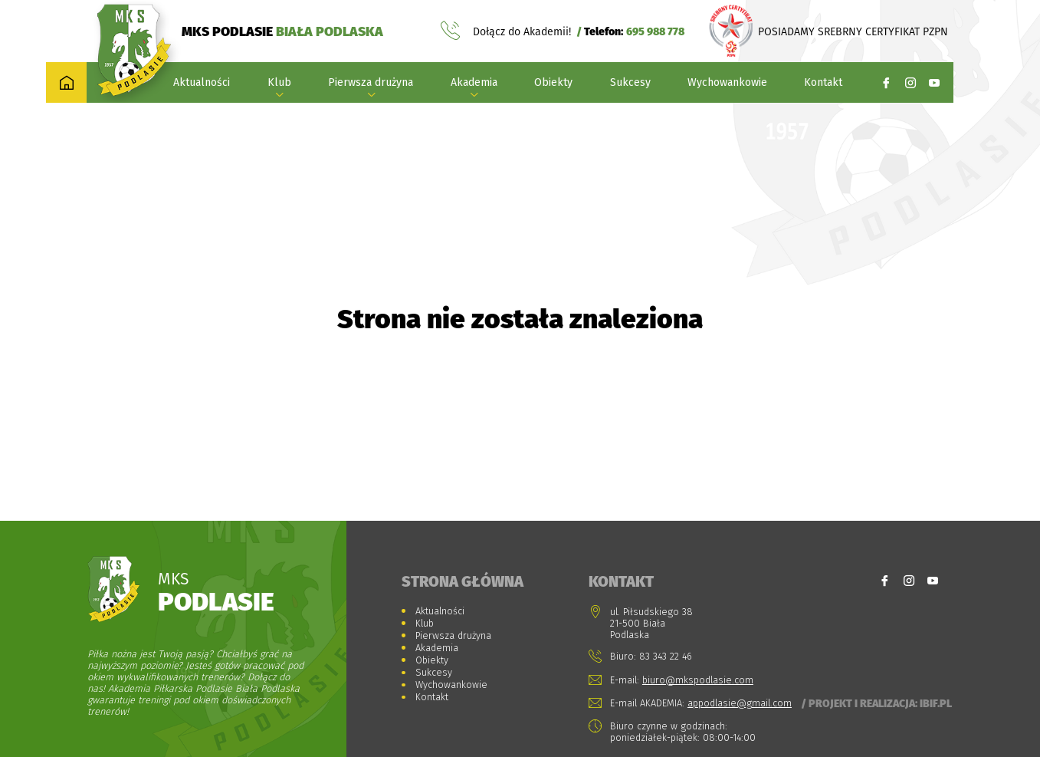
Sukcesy (630, 82)
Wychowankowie (727, 82)
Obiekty (553, 82)
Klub (279, 82)
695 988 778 (655, 31)
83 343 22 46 (665, 656)
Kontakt (823, 82)
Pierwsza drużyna (370, 82)
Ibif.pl (936, 703)
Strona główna (462, 581)
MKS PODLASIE (282, 31)
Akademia (474, 82)
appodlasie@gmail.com (739, 703)
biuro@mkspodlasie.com (697, 680)
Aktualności (201, 82)
